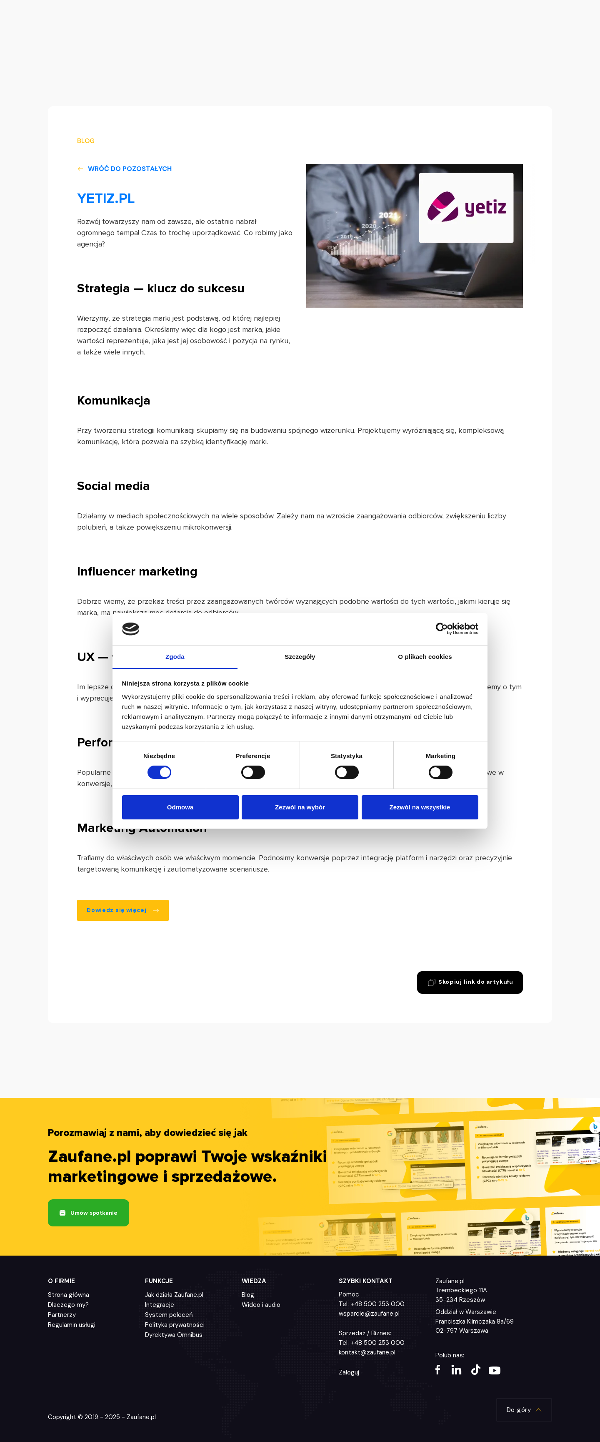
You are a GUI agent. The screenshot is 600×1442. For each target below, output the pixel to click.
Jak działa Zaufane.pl (174, 1295)
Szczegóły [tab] (300, 656)
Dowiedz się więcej (124, 910)
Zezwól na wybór (300, 807)
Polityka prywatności (175, 1325)
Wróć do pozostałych (124, 168)
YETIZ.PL (106, 198)
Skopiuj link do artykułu (469, 983)
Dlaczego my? (68, 1305)
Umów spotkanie (89, 1213)
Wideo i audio (261, 1305)
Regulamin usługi (71, 1325)
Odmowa (180, 807)
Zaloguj (349, 1373)
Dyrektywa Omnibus (173, 1335)
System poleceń (169, 1315)
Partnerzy (62, 1315)
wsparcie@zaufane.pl (369, 1314)
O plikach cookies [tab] (425, 656)
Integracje (159, 1305)
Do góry (523, 1411)
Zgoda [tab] (175, 656)
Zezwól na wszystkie (420, 807)
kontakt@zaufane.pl (367, 1353)
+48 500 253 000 (377, 1305)
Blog (248, 1295)
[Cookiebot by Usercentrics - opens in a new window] (441, 629)
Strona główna (68, 1295)
